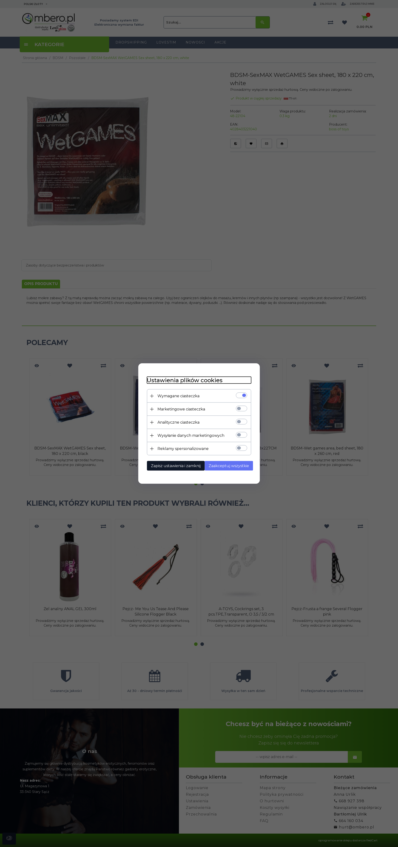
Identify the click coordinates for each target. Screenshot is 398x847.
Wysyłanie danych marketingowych (189, 435)
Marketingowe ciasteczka (179, 409)
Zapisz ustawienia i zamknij (174, 465)
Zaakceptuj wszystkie (229, 465)
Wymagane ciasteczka (177, 396)
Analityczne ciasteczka (177, 422)
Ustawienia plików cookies (183, 380)
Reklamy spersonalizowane (181, 448)
